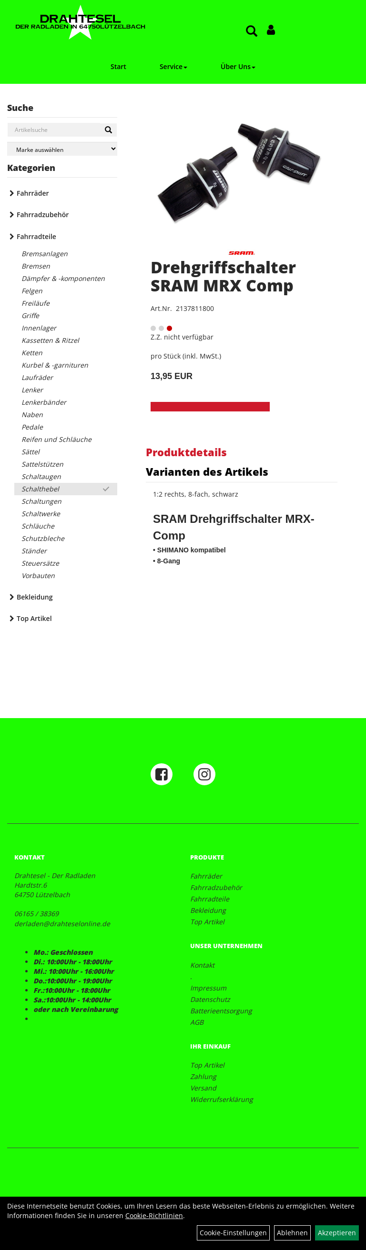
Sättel (30, 451)
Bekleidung (34, 596)
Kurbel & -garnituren (54, 365)
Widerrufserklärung (221, 1099)
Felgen (31, 290)
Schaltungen (41, 501)
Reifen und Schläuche (56, 439)
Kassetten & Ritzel (50, 340)
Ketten (31, 352)
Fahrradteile (36, 236)
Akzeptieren (337, 1232)
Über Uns (238, 66)
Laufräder (37, 377)
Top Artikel (34, 618)
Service (173, 66)
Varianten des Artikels (207, 471)
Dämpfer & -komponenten (63, 278)
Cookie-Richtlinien (154, 1215)
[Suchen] (108, 130)
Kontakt (202, 965)
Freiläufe (35, 303)
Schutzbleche (42, 538)
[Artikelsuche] (251, 32)
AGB (196, 1022)
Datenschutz (210, 999)
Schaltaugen (41, 476)
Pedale (32, 426)
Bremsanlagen (44, 253)
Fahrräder (33, 193)
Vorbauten (38, 575)
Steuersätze (40, 563)
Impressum (208, 987)
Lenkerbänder (43, 402)
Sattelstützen (42, 464)
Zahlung (203, 1076)
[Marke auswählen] (62, 149)
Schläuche (37, 525)
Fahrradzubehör (43, 214)
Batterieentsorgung (221, 1010)
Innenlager (38, 327)
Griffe (30, 315)
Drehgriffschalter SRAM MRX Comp (223, 276)
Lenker (32, 389)
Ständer (34, 550)
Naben (32, 414)
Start (118, 66)
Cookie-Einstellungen (233, 1232)
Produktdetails (186, 452)
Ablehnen (292, 1232)
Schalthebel (40, 488)
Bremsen (35, 265)
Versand (203, 1087)
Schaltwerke (40, 513)
